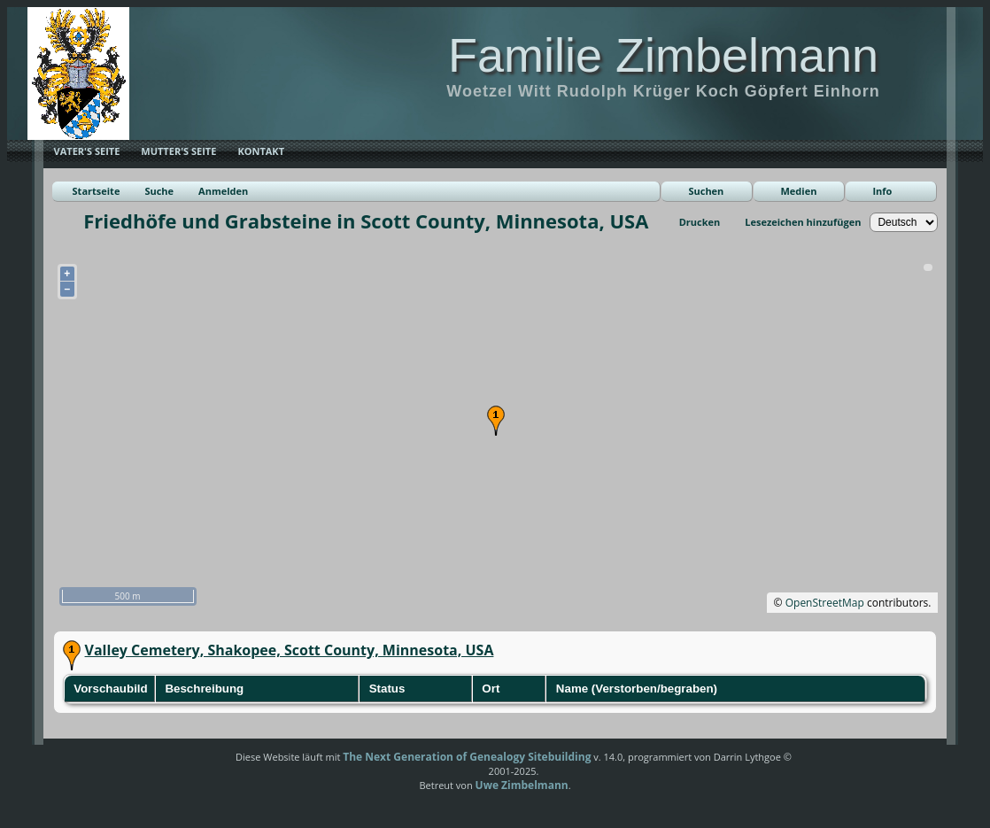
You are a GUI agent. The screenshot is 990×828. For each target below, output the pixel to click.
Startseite (96, 190)
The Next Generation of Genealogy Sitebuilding (467, 756)
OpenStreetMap (824, 602)
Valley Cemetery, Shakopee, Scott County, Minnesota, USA (289, 650)
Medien (798, 190)
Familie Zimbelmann (663, 54)
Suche (159, 190)
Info (882, 190)
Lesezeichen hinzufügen (803, 221)
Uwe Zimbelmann (522, 785)
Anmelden (223, 190)
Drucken (700, 221)
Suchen (705, 190)
